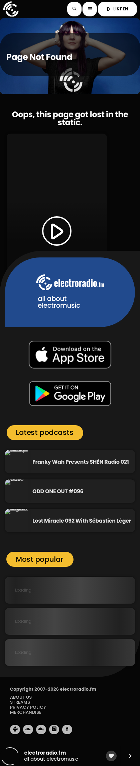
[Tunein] (15, 729)
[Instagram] (54, 729)
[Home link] (10, 9)
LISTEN (116, 9)
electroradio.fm (78, 689)
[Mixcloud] (41, 729)
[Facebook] (67, 729)
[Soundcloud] (28, 729)
